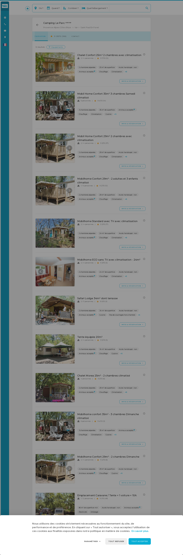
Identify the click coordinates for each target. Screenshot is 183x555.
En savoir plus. (140, 531)
